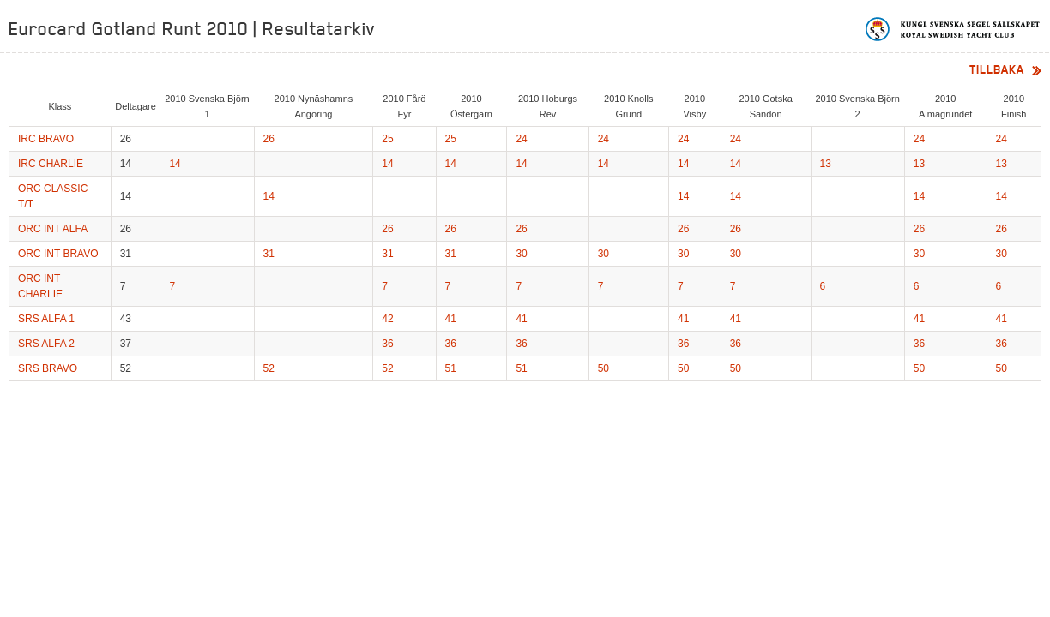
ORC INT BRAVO (58, 254)
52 (269, 368)
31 (269, 254)
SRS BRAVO (47, 368)
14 (174, 164)
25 (387, 139)
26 (269, 139)
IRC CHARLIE (50, 164)
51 (450, 368)
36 (387, 344)
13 (825, 164)
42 (387, 319)
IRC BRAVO (46, 139)
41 (450, 319)
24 (521, 139)
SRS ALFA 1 (46, 319)
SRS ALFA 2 (46, 344)
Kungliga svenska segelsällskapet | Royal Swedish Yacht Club (953, 29)
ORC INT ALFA (53, 229)
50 (603, 368)
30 (521, 254)
